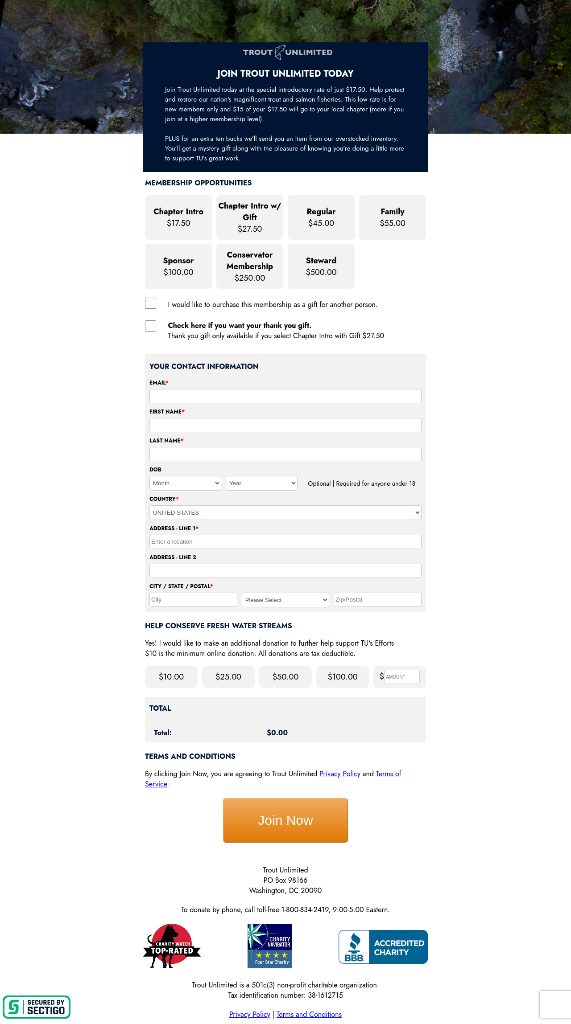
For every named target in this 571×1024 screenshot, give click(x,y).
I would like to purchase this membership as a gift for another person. (273, 304)
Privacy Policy (339, 774)
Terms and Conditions (309, 1014)
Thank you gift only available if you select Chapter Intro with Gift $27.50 (276, 330)
